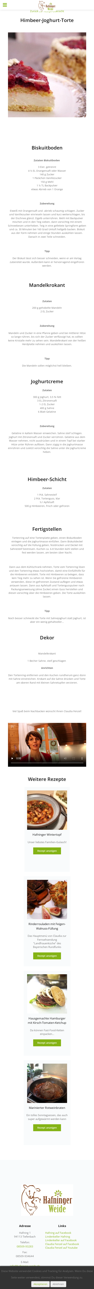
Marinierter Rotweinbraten (47, 1108)
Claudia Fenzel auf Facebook (62, 1244)
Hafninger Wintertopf (47, 835)
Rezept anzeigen (47, 850)
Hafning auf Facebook (58, 1232)
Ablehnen (58, 1284)
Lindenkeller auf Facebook (61, 1240)
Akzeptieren (40, 1284)
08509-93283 (25, 1246)
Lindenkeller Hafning (57, 1236)
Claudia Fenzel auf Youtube (61, 1247)
